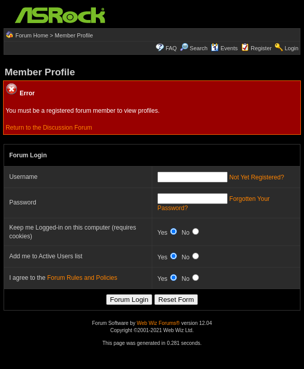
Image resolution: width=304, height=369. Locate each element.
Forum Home (31, 35)
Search (199, 48)
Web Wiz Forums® (158, 323)
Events (224, 48)
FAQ (171, 48)
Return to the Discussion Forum (49, 127)
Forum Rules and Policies (82, 277)
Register (261, 48)
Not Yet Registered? (256, 177)
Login (291, 48)
